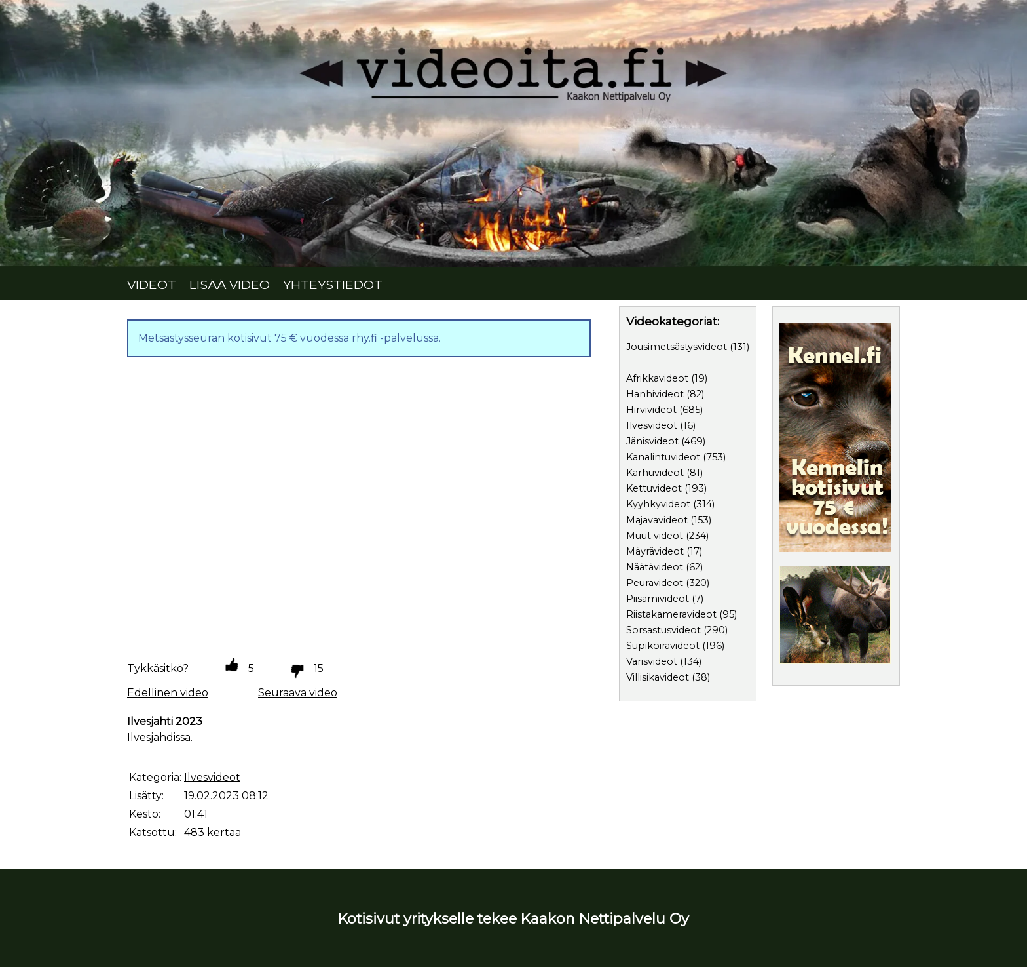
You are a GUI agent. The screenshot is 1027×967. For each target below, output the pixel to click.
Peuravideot (654, 583)
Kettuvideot (654, 488)
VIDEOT (151, 284)
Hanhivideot (655, 394)
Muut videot (654, 536)
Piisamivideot (657, 598)
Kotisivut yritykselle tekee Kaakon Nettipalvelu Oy (513, 918)
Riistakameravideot (671, 614)
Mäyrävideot (655, 551)
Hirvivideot (651, 410)
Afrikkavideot (657, 378)
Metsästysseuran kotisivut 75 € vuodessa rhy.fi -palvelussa (288, 338)
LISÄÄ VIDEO (229, 284)
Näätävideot (654, 567)
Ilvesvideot (651, 425)
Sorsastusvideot (663, 630)
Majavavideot (657, 520)
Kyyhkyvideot (658, 504)
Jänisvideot (652, 441)
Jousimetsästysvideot (676, 347)
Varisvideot (651, 661)
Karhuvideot (655, 473)
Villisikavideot (657, 677)
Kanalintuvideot (663, 457)
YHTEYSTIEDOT (333, 284)
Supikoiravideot (663, 646)
